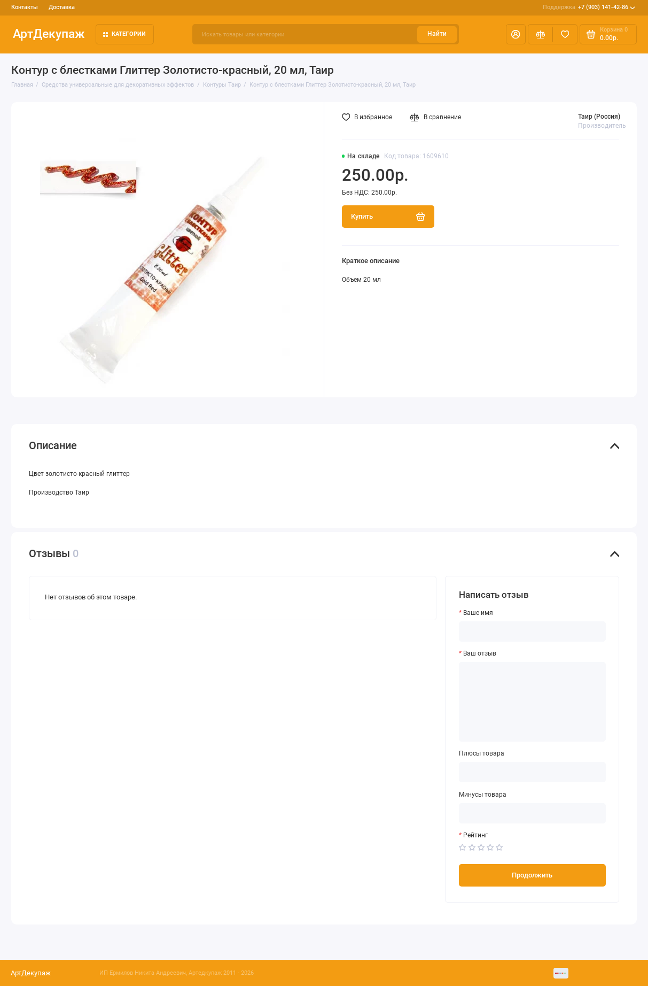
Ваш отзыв (479, 653)
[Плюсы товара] (532, 772)
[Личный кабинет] (515, 34)
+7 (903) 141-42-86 (589, 7)
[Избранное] (565, 34)
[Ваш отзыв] (532, 702)
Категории (124, 33)
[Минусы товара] (532, 813)
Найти (437, 33)
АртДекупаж (49, 34)
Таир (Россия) (599, 116)
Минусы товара (482, 794)
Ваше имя (478, 613)
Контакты (24, 7)
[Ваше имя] (532, 631)
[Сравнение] (540, 34)
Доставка (62, 7)
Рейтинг (475, 835)
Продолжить (532, 875)
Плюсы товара (481, 753)
